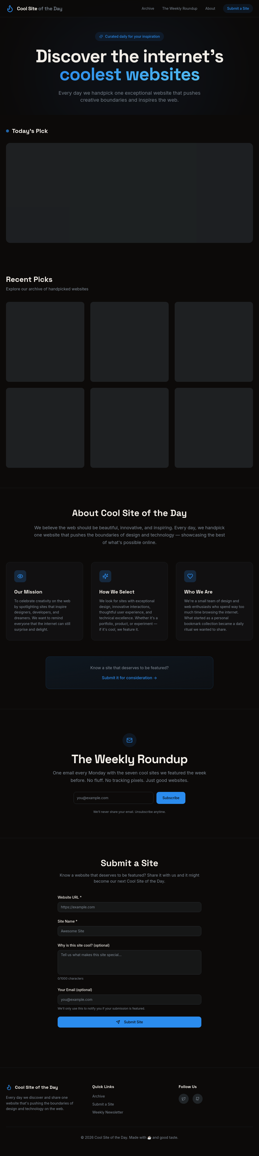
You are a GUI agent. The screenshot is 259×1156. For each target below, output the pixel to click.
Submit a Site (238, 8)
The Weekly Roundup (179, 8)
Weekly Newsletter (107, 1112)
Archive (148, 8)
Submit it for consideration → (129, 677)
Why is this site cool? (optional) (84, 945)
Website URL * (70, 897)
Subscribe (170, 798)
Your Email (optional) (75, 990)
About (210, 8)
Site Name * (67, 921)
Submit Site (129, 1022)
